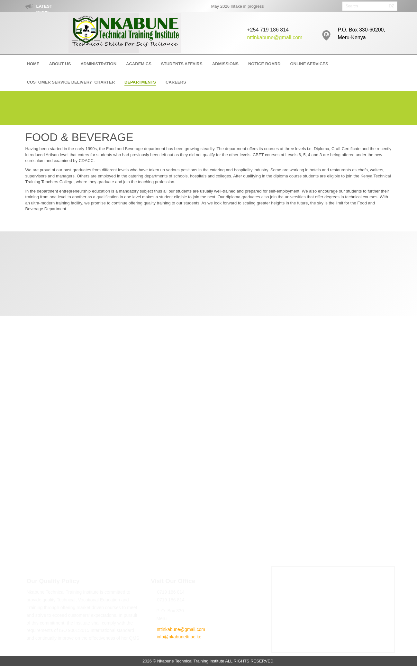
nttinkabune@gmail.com (275, 37)
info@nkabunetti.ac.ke (179, 636)
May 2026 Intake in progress (241, 6)
